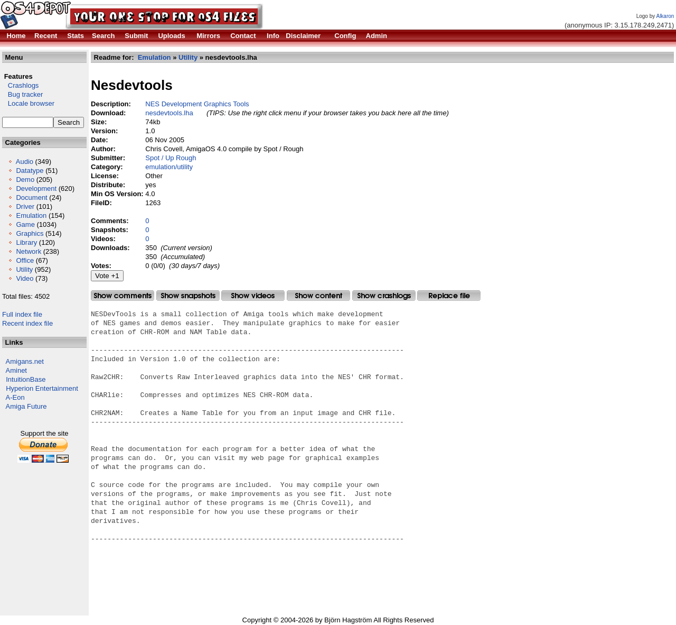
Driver (25, 206)
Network (28, 251)
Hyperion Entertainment (42, 388)
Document (31, 197)
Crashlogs (20, 85)
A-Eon (15, 397)
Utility (24, 269)
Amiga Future (26, 406)
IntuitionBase (25, 379)
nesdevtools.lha (169, 113)
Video (24, 278)
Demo (25, 179)
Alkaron (665, 16)
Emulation (31, 215)
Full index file (22, 314)
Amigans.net (25, 361)
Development (36, 188)
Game (25, 224)
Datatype (29, 170)
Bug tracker (22, 94)
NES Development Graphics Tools (197, 104)
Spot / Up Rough (170, 158)
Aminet (16, 370)
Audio (24, 162)
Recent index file (27, 323)
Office (25, 260)
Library (26, 242)
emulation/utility (169, 167)
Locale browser (28, 103)
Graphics (29, 233)
